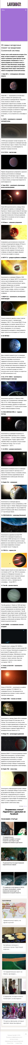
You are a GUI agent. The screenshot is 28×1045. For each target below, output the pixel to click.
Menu (3, 10)
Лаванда (9, 1035)
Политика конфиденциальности (14, 1037)
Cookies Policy (18, 1043)
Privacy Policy (10, 1043)
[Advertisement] (14, 26)
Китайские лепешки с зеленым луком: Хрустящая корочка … (13, 947)
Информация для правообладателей (14, 1041)
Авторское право (14, 1039)
